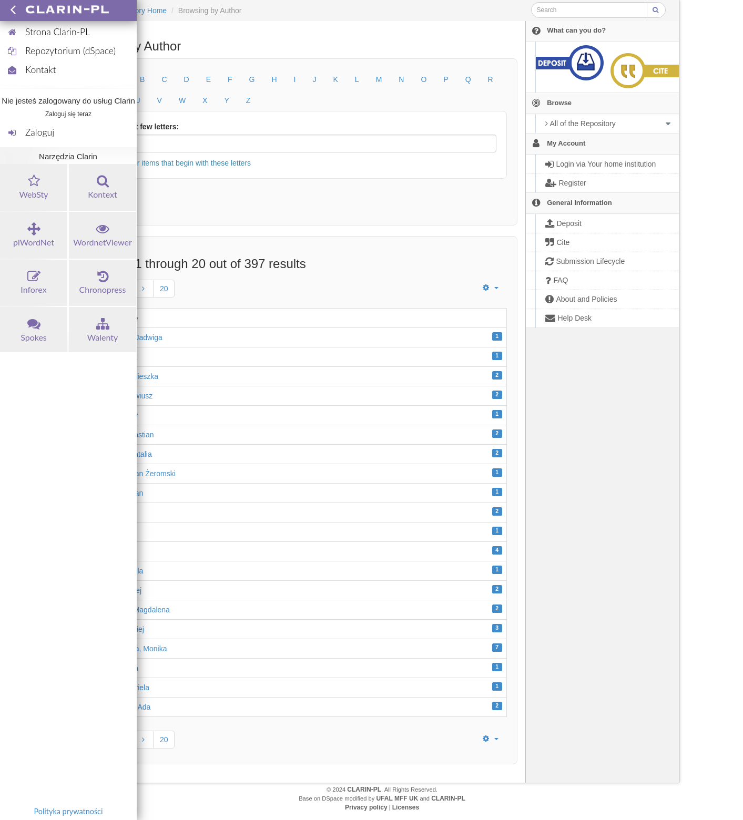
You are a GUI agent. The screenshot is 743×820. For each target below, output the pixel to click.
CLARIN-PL (364, 789)
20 (164, 288)
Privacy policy (366, 807)
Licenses (405, 807)
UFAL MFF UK (397, 798)
